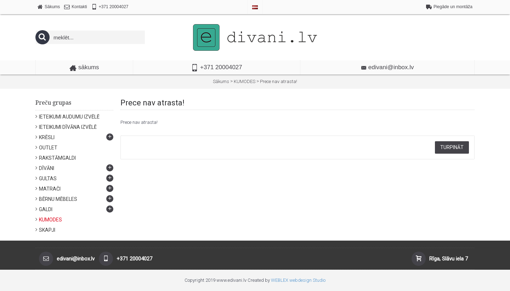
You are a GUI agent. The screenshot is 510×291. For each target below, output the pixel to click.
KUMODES (244, 81)
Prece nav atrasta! (278, 81)
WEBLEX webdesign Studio (298, 280)
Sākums (221, 81)
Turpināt (452, 147)
